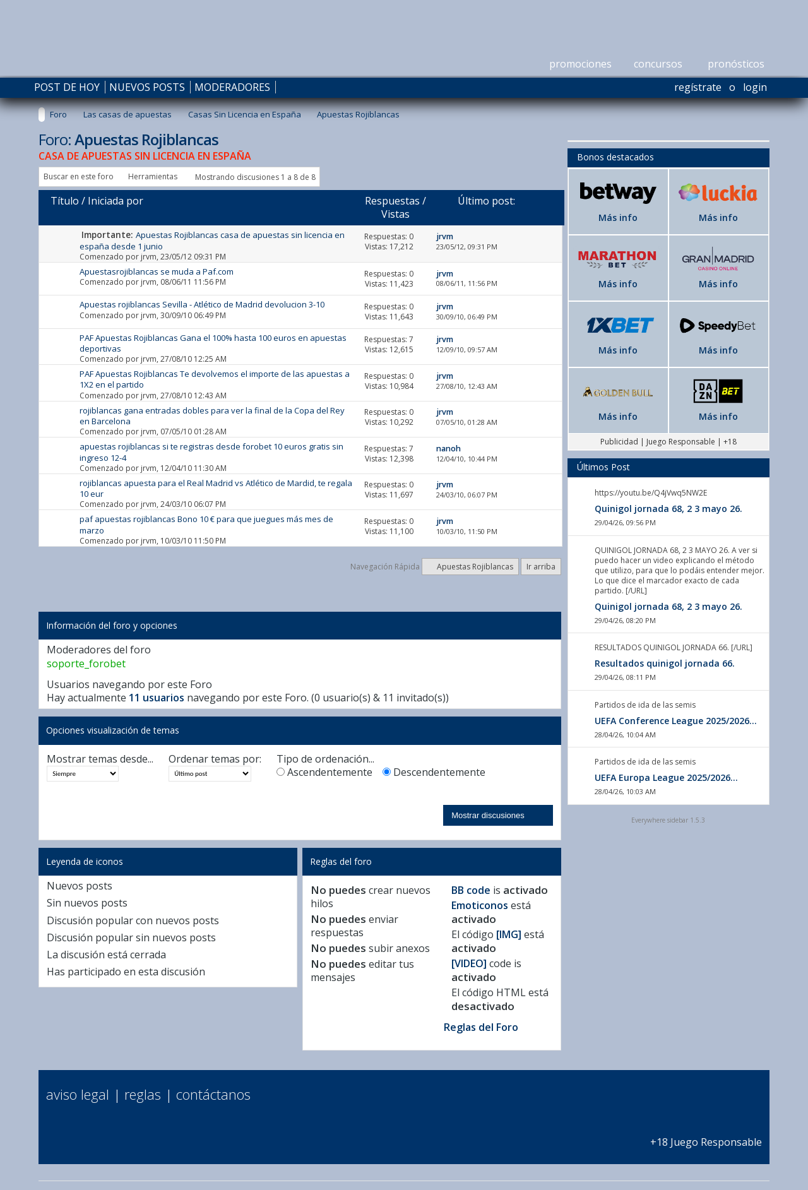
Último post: (486, 201)
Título (64, 201)
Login (755, 87)
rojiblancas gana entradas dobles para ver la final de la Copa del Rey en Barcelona (212, 416)
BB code (470, 890)
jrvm (149, 256)
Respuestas (392, 201)
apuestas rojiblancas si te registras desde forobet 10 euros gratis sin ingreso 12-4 (211, 452)
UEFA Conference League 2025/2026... (676, 721)
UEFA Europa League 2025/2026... (666, 777)
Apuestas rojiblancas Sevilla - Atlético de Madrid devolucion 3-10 (202, 304)
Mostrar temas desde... (100, 759)
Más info (618, 217)
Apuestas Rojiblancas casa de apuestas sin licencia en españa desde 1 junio (212, 240)
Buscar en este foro (79, 176)
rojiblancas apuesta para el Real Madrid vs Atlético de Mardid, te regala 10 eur (216, 488)
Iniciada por (115, 201)
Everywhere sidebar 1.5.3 (668, 820)
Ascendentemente (324, 772)
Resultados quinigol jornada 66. (665, 663)
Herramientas (152, 176)
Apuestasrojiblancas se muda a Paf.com (157, 271)
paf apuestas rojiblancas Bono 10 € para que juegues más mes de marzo (206, 524)
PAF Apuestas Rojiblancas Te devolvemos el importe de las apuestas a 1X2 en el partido (215, 379)
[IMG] (508, 934)
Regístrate (698, 87)
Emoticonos (479, 905)
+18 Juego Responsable (706, 1135)
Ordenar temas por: (215, 759)
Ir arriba (541, 566)
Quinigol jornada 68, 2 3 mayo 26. (668, 509)
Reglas (142, 1094)
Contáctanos (213, 1094)
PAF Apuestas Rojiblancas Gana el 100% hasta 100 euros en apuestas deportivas (213, 343)
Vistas (395, 214)
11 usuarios (156, 698)
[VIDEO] (469, 963)
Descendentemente (434, 772)
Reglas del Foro (481, 1027)
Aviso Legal (77, 1094)
